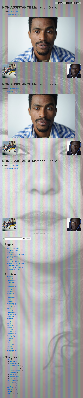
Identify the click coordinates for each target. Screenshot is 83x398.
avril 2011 (10, 342)
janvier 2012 (10, 329)
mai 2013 (9, 308)
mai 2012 (9, 323)
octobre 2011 (11, 335)
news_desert (13, 363)
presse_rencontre (12, 393)
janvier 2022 (10, 278)
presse (9, 391)
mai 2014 (9, 299)
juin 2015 (9, 295)
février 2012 (10, 327)
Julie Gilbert (10, 260)
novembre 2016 (11, 286)
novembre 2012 (11, 314)
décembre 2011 (11, 331)
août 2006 (10, 352)
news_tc (12, 374)
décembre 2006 (11, 350)
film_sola (12, 361)
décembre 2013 (11, 303)
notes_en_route (11, 389)
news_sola (13, 372)
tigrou (19, 14)
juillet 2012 (10, 320)
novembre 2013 (11, 305)
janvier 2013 (10, 310)
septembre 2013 (11, 307)
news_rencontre (14, 369)
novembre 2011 (11, 333)
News (8, 359)
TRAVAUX (61, 3)
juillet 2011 (10, 340)
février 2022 (10, 276)
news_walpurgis (14, 376)
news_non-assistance (16, 367)
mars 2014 (10, 301)
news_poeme (11, 382)
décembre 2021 (11, 280)
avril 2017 (10, 284)
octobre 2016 (11, 288)
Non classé (10, 387)
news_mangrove (14, 365)
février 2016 (10, 293)
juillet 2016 (10, 290)
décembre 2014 (11, 297)
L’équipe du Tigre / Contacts (15, 267)
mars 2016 (10, 291)
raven (11, 378)
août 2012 (10, 318)
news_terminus (11, 386)
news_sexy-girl (11, 384)
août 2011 (10, 339)
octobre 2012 (11, 316)
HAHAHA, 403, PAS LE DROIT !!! (16, 254)
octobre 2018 (11, 282)
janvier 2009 (10, 344)
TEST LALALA (11, 252)
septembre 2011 (11, 337)
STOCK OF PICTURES (13, 248)
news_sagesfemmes (15, 370)
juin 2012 (9, 322)
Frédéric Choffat (73, 3)
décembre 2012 (11, 312)
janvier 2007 (10, 348)
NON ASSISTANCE (13, 11)
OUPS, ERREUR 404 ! (13, 256)
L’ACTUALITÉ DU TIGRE (14, 261)
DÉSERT (9, 246)
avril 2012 (10, 325)
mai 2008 (9, 346)
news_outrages (11, 380)
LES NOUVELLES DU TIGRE (15, 269)
